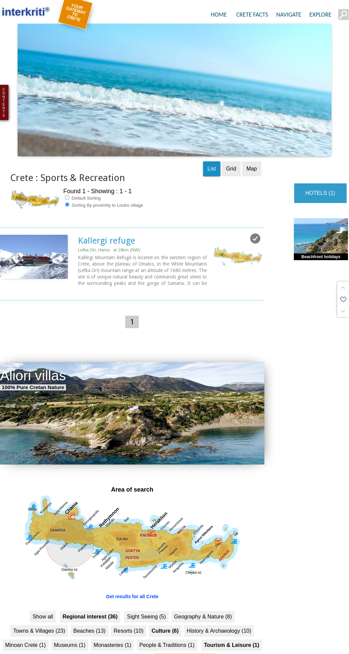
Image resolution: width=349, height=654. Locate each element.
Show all (42, 590)
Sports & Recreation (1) (185, 633)
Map (251, 142)
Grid (231, 142)
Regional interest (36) (90, 590)
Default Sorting (83, 171)
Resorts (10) (129, 605)
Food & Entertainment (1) (118, 633)
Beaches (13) (89, 605)
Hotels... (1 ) (65, 633)
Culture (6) (165, 605)
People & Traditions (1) (167, 619)
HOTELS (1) (320, 167)
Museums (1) (69, 619)
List (212, 142)
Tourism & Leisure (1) (231, 619)
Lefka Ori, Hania (109, 223)
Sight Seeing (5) (146, 590)
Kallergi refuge (106, 214)
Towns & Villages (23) (39, 605)
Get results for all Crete (132, 570)
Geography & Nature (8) (203, 590)
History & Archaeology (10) (219, 605)
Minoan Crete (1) (25, 619)
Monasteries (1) (112, 619)
